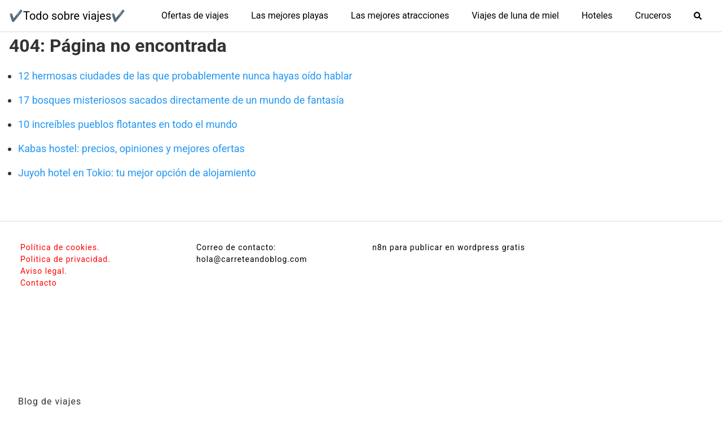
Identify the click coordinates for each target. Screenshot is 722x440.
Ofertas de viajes (194, 15)
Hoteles (597, 15)
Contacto (38, 282)
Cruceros (653, 15)
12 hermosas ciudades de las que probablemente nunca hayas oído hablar (185, 76)
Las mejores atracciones (400, 15)
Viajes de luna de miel (515, 15)
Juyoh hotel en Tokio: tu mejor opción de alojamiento (137, 173)
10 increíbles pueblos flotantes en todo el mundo (127, 124)
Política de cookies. (60, 247)
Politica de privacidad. (65, 259)
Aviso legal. (43, 270)
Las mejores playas (289, 15)
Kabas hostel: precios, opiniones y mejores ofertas (131, 148)
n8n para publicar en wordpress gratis (448, 247)
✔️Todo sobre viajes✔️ (67, 15)
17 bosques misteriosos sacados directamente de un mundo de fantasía (181, 100)
